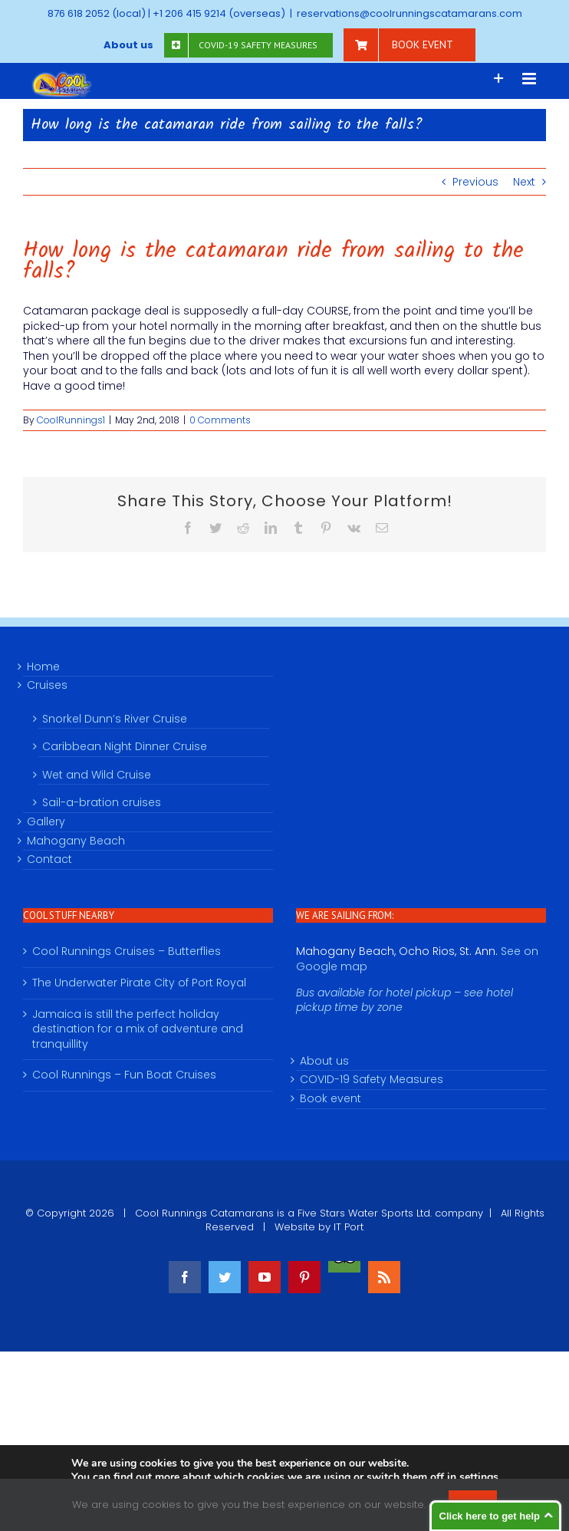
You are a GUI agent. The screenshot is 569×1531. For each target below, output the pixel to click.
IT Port (348, 1227)
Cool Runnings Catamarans (204, 1213)
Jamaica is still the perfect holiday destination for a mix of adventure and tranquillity (137, 1029)
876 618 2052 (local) (97, 13)
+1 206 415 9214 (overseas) (219, 13)
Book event (330, 1098)
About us (324, 1061)
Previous (475, 181)
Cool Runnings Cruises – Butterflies (126, 951)
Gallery (46, 822)
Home (43, 667)
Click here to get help (489, 1516)
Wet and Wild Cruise (96, 774)
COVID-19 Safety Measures (371, 1079)
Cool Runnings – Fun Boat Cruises (124, 1075)
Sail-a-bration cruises (101, 802)
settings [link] (478, 1477)
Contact (49, 859)
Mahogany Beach (76, 841)
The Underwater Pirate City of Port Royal (139, 983)
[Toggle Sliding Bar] (499, 79)
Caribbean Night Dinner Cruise (124, 746)
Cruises (47, 685)
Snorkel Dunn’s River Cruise (114, 718)
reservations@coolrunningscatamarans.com (409, 13)
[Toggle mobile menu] (530, 79)
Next (524, 181)
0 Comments (220, 419)
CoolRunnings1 (71, 419)
